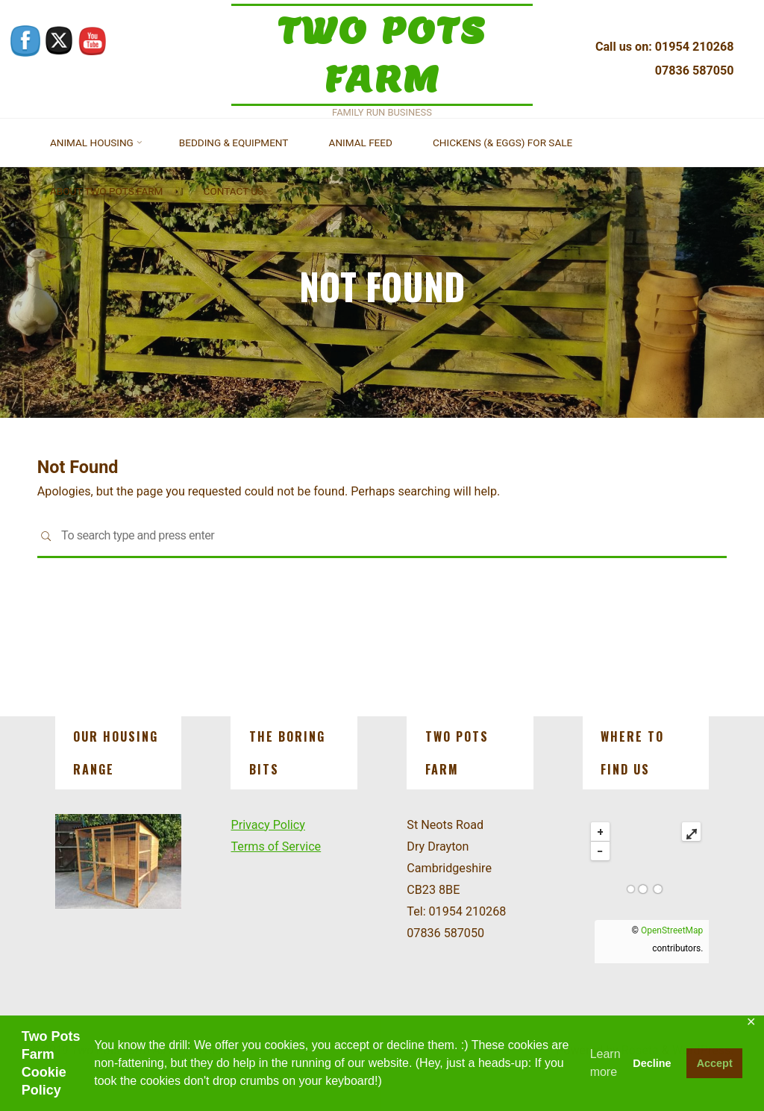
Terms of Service (276, 846)
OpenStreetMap (672, 930)
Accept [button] (715, 1063)
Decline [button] (652, 1063)
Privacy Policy (267, 825)
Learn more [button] (605, 1063)
